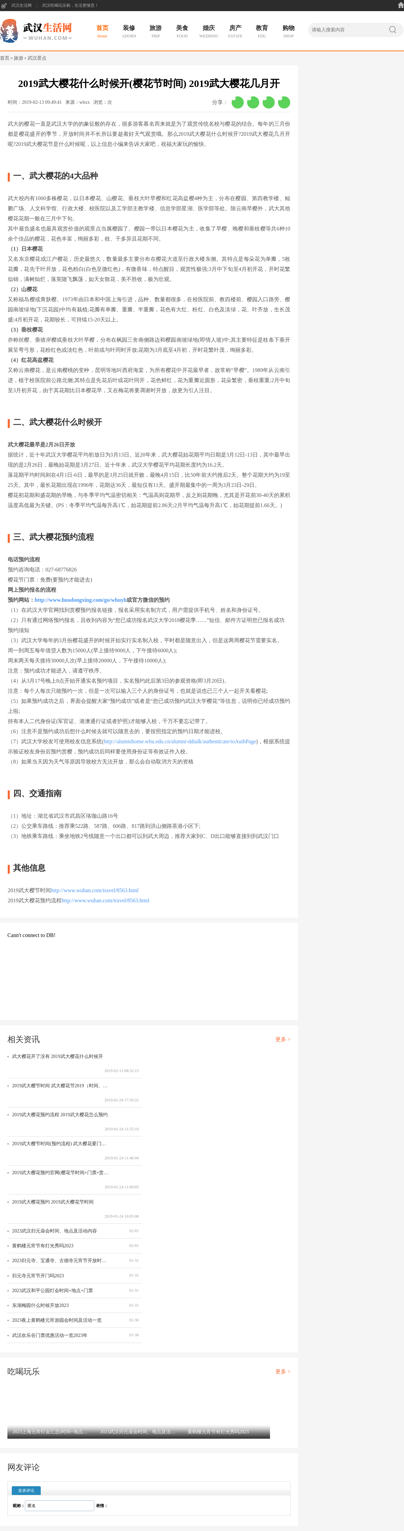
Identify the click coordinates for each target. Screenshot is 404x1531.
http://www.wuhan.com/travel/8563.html (95, 890)
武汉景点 (37, 58)
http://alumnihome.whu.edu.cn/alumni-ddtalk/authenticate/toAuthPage (180, 741)
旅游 (18, 58)
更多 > (283, 1039)
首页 (4, 58)
